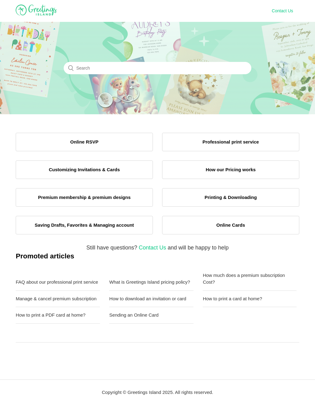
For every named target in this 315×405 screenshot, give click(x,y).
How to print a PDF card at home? (51, 315)
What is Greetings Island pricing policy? (149, 282)
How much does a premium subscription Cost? (244, 279)
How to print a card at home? (232, 298)
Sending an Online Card (133, 315)
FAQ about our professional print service (57, 282)
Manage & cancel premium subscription (56, 298)
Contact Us (282, 10)
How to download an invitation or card (147, 298)
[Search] (157, 68)
